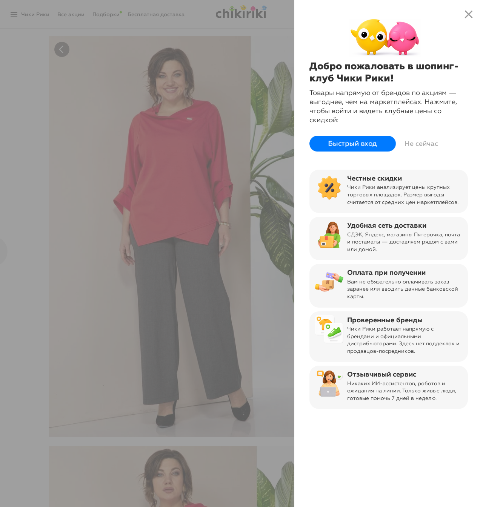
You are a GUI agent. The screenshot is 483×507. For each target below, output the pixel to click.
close (468, 14)
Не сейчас (421, 143)
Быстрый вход (352, 143)
